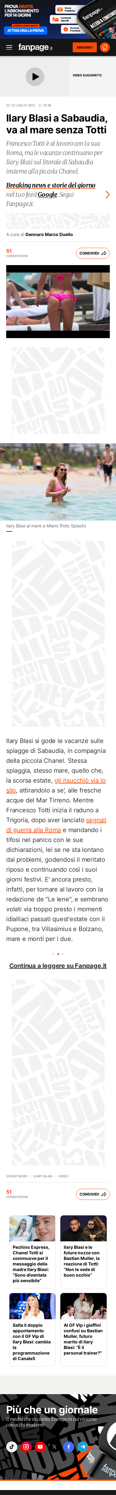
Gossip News (16, 1176)
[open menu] (7, 47)
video (63, 1176)
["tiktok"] (11, 1446)
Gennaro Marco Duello (49, 234)
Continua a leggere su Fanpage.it (58, 965)
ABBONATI (85, 47)
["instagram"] (26, 1446)
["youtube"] (40, 1446)
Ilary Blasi (42, 1176)
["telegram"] (82, 1446)
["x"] (54, 1446)
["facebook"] (68, 1446)
